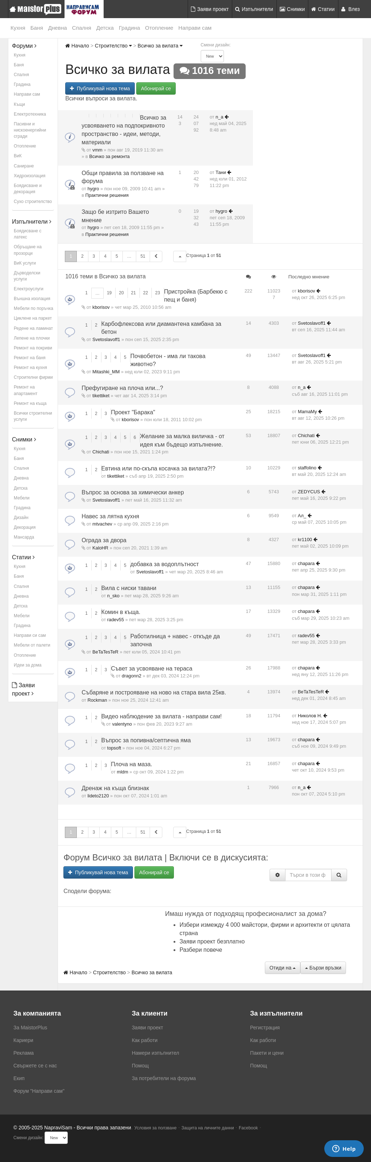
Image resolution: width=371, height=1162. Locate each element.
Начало (77, 46)
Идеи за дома (27, 665)
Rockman (97, 700)
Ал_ (302, 515)
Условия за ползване (155, 1127)
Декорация (25, 527)
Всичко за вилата (160, 46)
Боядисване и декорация (28, 188)
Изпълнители (254, 9)
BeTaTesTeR (105, 652)
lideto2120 (98, 795)
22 (145, 292)
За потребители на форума (164, 1078)
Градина (129, 28)
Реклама (23, 1053)
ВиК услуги (25, 263)
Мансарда (24, 537)
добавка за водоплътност (164, 564)
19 (109, 292)
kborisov (101, 307)
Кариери (23, 1040)
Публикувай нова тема (100, 88)
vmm (97, 150)
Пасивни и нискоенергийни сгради (30, 130)
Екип (19, 1078)
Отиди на (283, 968)
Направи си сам (30, 635)
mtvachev (102, 524)
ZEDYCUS (309, 491)
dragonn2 (131, 675)
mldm (122, 772)
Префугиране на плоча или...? (122, 388)
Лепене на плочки (32, 338)
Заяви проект (210, 9)
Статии (322, 9)
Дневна (57, 28)
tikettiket (100, 395)
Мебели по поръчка (33, 308)
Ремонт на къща (30, 403)
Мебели (21, 498)
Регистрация (265, 1027)
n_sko (113, 595)
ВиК (18, 155)
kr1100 (305, 539)
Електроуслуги (28, 288)
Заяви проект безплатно (212, 941)
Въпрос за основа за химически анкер (133, 492)
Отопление (159, 28)
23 (157, 292)
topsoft (114, 748)
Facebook (248, 1127)
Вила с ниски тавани (129, 588)
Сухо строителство (33, 201)
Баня (36, 28)
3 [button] (94, 256)
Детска (105, 28)
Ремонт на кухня (30, 367)
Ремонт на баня (30, 357)
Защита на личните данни (208, 1127)
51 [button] (143, 256)
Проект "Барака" (133, 412)
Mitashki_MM (106, 371)
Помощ (140, 1065)
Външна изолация (32, 298)
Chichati (100, 452)
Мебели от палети (32, 645)
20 (121, 292)
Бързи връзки (323, 968)
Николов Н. (310, 715)
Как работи (145, 1040)
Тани (221, 172)
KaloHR (100, 548)
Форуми (24, 46)
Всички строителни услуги (33, 416)
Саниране (24, 166)
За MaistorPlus (30, 1027)
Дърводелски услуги (27, 276)
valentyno (122, 724)
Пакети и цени (266, 1053)
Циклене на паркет (33, 318)
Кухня (18, 28)
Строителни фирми (33, 377)
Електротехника (30, 114)
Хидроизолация (29, 175)
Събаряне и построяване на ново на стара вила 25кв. (154, 692)
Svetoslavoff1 (106, 339)
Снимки (292, 9)
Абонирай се (156, 88)
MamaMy (307, 411)
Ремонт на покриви (33, 347)
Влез (350, 9)
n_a (219, 117)
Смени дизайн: (216, 44)
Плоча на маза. (131, 764)
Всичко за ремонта (109, 156)
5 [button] (117, 256)
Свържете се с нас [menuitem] (35, 1065)
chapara (306, 563)
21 (133, 292)
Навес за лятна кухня (110, 516)
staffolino (307, 467)
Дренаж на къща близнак (115, 788)
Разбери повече (200, 950)
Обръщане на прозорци (28, 250)
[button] (179, 256)
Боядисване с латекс (27, 234)
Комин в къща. (121, 612)
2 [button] (82, 256)
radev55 (115, 619)
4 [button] (105, 256)
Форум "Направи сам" (38, 1091)
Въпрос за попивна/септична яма (146, 740)
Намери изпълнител (155, 1053)
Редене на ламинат (33, 328)
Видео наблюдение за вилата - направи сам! (161, 716)
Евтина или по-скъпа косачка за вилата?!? (158, 468)
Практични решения (107, 195)
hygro (93, 188)
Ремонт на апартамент (25, 390)
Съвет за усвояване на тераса (151, 668)
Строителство (113, 46)
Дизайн (21, 517)
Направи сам (195, 28)
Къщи (19, 104)
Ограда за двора (104, 540)
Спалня (81, 28)
